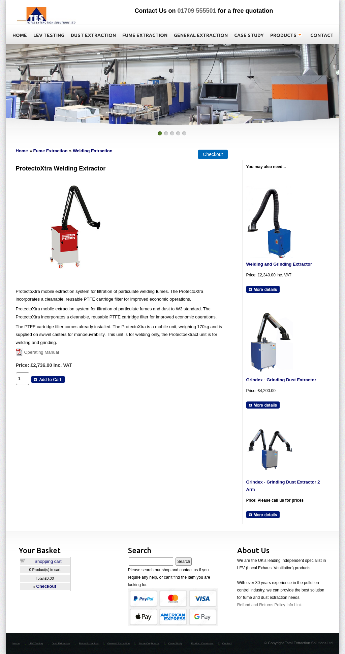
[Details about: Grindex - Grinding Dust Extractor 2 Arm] (263, 514)
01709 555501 (196, 10)
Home (22, 150)
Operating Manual (41, 352)
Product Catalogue (202, 643)
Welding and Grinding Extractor (279, 264)
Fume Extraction (50, 150)
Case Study (175, 643)
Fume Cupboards (148, 643)
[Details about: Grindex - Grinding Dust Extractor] (263, 405)
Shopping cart (47, 561)
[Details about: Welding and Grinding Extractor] (263, 289)
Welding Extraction (93, 150)
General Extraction (118, 643)
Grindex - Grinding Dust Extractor (281, 379)
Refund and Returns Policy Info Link (269, 605)
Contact (227, 643)
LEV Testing (36, 643)
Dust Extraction (61, 643)
